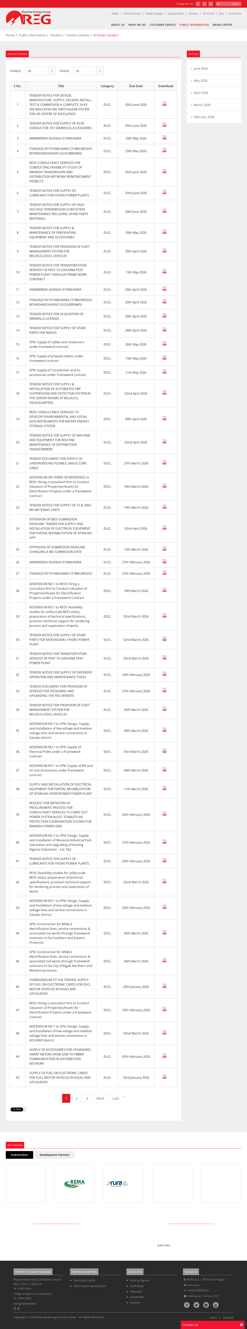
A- (198, 3)
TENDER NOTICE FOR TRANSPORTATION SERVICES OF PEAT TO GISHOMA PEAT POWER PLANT (58, 658)
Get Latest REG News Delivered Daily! (123, 1223)
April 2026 (201, 93)
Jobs (221, 13)
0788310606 (24, 1288)
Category (15, 71)
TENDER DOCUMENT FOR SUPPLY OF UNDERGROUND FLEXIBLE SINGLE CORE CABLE (58, 463)
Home (10, 35)
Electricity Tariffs (84, 1280)
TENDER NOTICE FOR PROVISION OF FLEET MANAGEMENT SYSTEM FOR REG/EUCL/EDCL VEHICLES (59, 251)
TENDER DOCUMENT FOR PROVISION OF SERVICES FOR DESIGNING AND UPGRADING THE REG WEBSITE (58, 691)
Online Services (132, 13)
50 (77, 71)
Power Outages (154, 13)
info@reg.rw (194, 1296)
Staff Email (137, 1286)
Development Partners (54, 1155)
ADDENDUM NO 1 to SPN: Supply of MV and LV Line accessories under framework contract (61, 770)
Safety (115, 13)
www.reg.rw (193, 1285)
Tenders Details (77, 35)
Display (64, 71)
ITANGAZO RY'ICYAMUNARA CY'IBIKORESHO (60, 573)
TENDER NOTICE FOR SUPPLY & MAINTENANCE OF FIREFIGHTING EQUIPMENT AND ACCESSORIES (52, 232)
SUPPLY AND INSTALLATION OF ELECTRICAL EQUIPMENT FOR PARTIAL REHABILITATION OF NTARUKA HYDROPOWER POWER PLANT (60, 789)
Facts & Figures (140, 1280)
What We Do (137, 25)
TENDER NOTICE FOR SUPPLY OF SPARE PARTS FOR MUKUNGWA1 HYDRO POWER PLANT (59, 639)
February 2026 (204, 117)
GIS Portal (208, 13)
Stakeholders (19, 1155)
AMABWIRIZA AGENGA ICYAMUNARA (55, 138)
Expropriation (176, 13)
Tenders (193, 13)
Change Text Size (185, 3)
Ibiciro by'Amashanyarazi (90, 1286)
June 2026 (201, 68)
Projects (135, 1302)
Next (100, 1098)
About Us (117, 25)
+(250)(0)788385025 (198, 1290)
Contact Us (235, 13)
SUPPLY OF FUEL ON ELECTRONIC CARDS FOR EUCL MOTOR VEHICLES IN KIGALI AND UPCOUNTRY (60, 1077)
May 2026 (200, 80)
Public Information (194, 25)
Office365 (136, 1291)
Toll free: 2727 (211, 1296)
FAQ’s (213, 1317)
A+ (211, 3)
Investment (137, 1297)
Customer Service (163, 25)
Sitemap (228, 1317)
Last (116, 1098)
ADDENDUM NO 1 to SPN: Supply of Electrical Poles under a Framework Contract (55, 751)
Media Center (222, 25)
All (29, 71)
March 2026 (202, 105)
